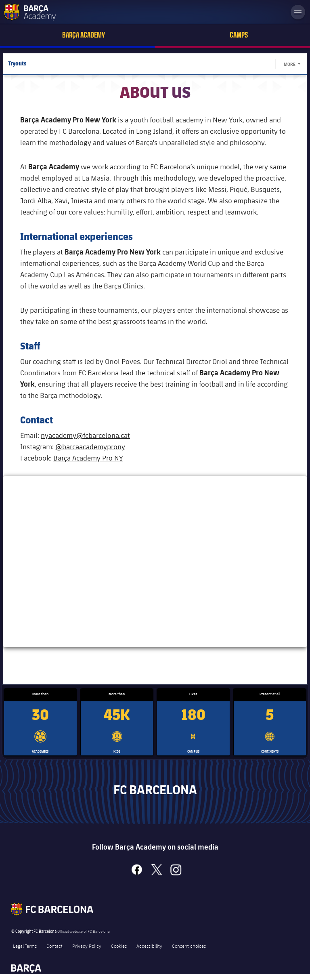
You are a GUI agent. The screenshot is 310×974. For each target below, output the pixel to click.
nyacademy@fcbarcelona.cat (85, 435)
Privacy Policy (86, 946)
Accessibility (149, 946)
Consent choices (189, 946)
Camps (239, 35)
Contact (54, 946)
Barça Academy (83, 35)
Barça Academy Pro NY (88, 457)
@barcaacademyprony (90, 446)
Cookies (119, 946)
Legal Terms (25, 946)
